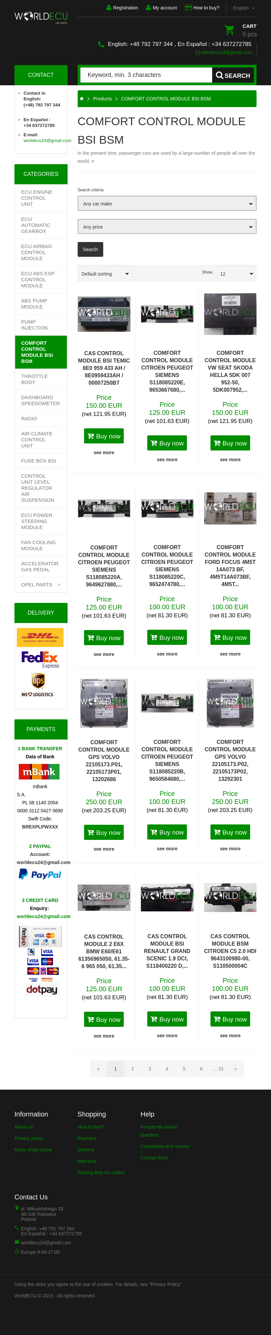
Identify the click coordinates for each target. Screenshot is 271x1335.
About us (23, 1127)
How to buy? (202, 8)
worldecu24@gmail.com (223, 52)
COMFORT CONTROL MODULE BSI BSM (37, 352)
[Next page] (235, 1068)
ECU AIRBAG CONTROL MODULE (36, 252)
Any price (93, 227)
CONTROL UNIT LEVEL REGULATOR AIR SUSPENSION (37, 488)
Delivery (86, 1149)
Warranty (87, 1161)
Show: (207, 272)
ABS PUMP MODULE (34, 303)
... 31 (218, 1068)
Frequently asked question (159, 1131)
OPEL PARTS (36, 584)
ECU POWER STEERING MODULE (36, 521)
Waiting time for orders (101, 1172)
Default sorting (97, 274)
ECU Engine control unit (36, 198)
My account (161, 8)
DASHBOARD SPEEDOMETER (40, 400)
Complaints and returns (165, 1146)
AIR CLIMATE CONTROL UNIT (36, 439)
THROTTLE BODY (34, 379)
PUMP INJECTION (34, 325)
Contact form (154, 1157)
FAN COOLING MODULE (38, 545)
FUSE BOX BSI (38, 461)
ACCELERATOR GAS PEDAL (40, 566)
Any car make (97, 203)
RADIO (29, 418)
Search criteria (91, 190)
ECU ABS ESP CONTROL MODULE (37, 279)
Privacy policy (28, 1138)
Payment (87, 1138)
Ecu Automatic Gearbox (35, 225)
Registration (122, 8)
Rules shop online (33, 1149)
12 (223, 274)
